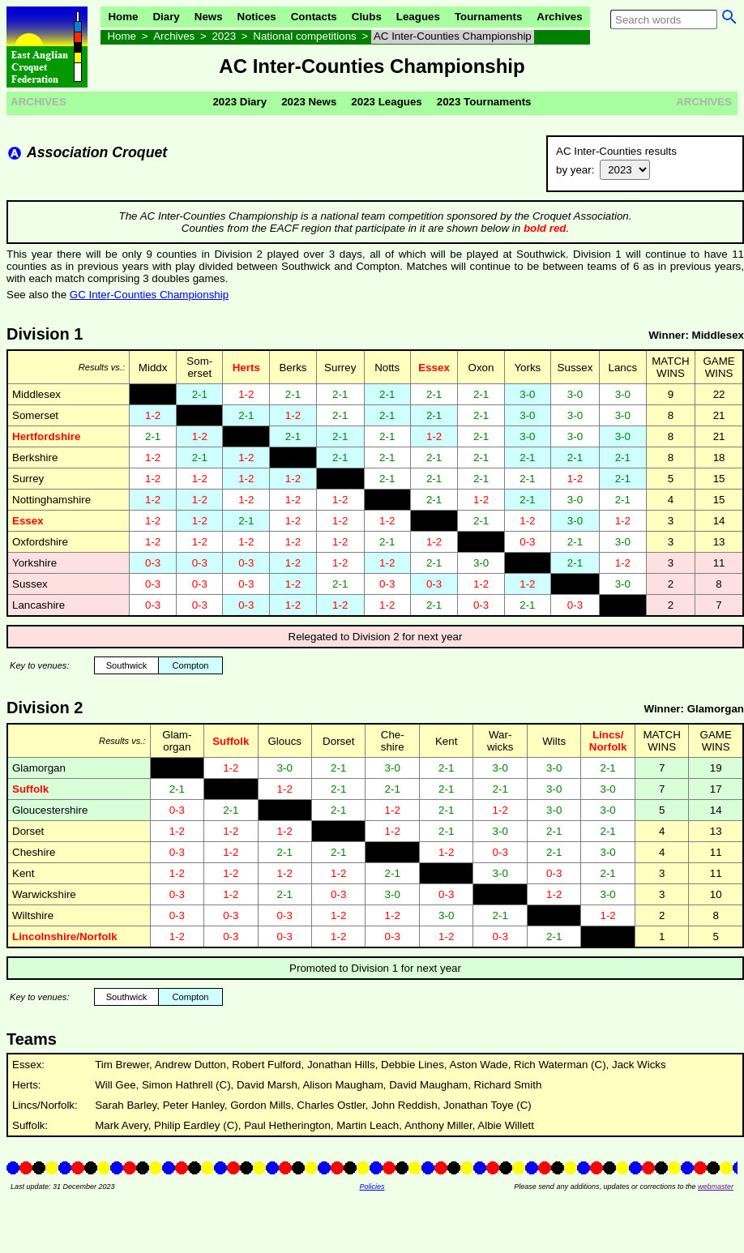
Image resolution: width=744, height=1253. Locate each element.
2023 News (308, 102)
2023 (224, 36)
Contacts (314, 17)
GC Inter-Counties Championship (149, 295)
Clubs (367, 17)
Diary (165, 17)
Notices (256, 17)
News (209, 17)
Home (123, 17)
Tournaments (488, 17)
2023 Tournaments (484, 102)
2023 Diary (239, 102)
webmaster (715, 1186)
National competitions (304, 36)
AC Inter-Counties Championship (453, 36)
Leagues (418, 17)
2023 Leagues (386, 102)
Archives (559, 17)
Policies (371, 1186)
